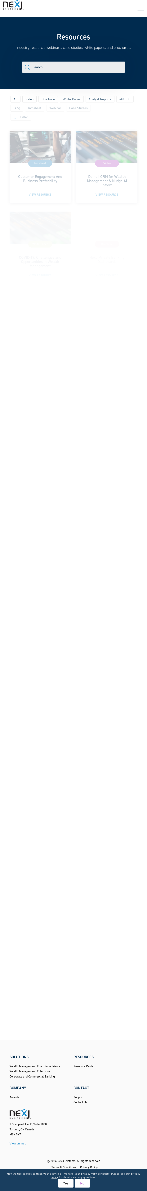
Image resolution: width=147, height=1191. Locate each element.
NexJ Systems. (66, 1161)
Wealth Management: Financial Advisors (35, 1066)
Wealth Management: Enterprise (30, 1071)
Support (78, 1097)
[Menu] (139, 8)
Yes (66, 1183)
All (15, 99)
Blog (17, 108)
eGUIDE (125, 99)
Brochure (48, 99)
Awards (14, 1097)
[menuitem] (139, 8)
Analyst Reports (100, 99)
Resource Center (84, 1066)
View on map (18, 1143)
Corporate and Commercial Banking (32, 1076)
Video (29, 99)
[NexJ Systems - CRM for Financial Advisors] (13, 8)
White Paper (72, 99)
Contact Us (80, 1102)
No (82, 1183)
